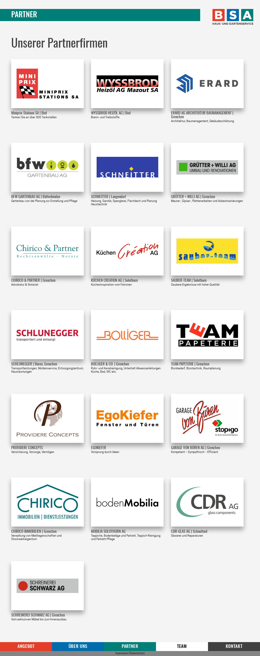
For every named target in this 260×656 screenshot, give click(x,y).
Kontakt (234, 646)
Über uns (78, 646)
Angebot (26, 646)
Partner (130, 646)
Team (182, 646)
